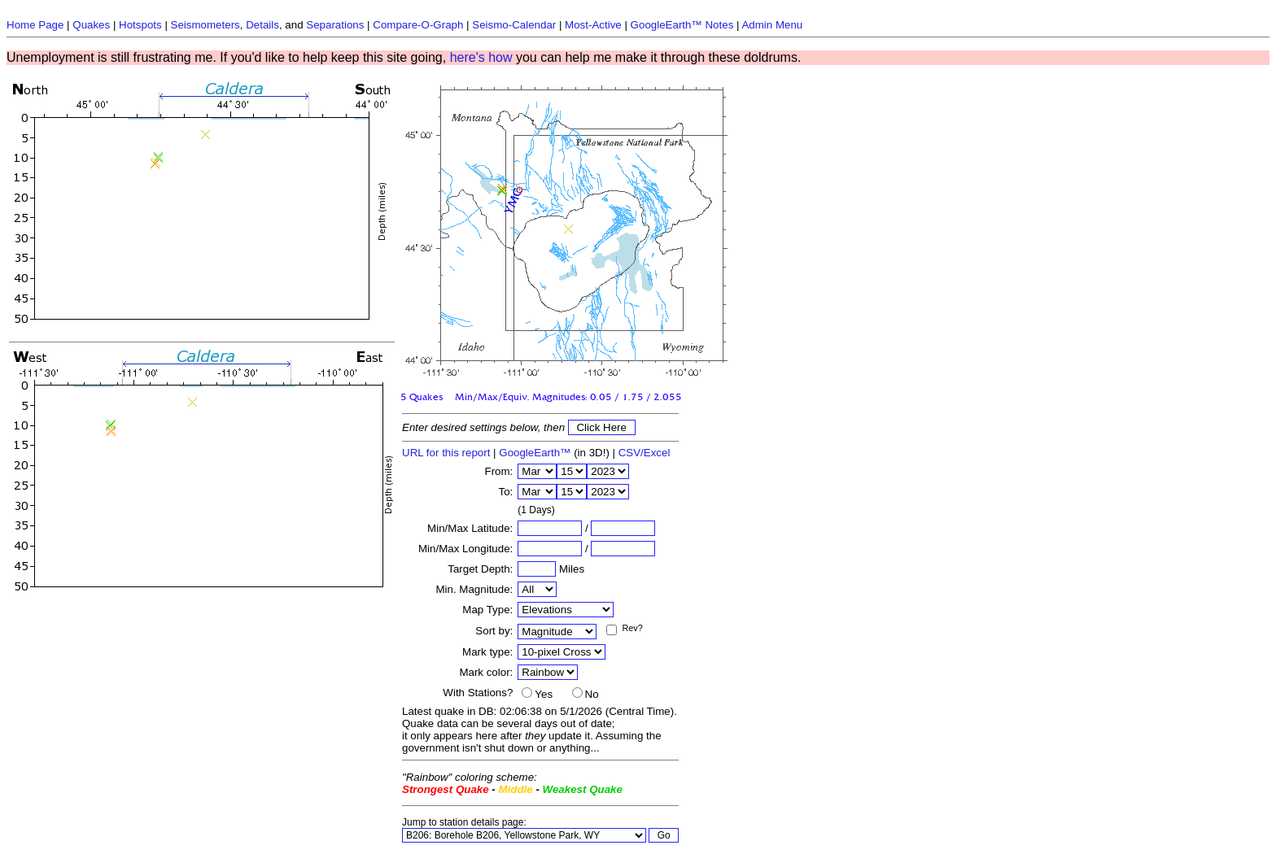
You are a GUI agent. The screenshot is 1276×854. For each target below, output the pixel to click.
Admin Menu (771, 25)
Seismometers (205, 25)
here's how (481, 57)
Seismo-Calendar (514, 25)
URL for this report (446, 453)
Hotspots (140, 25)
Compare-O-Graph (418, 25)
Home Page (35, 25)
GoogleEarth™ (534, 453)
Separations (335, 25)
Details (262, 25)
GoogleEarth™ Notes (682, 25)
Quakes (91, 25)
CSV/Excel (644, 453)
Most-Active (593, 25)
